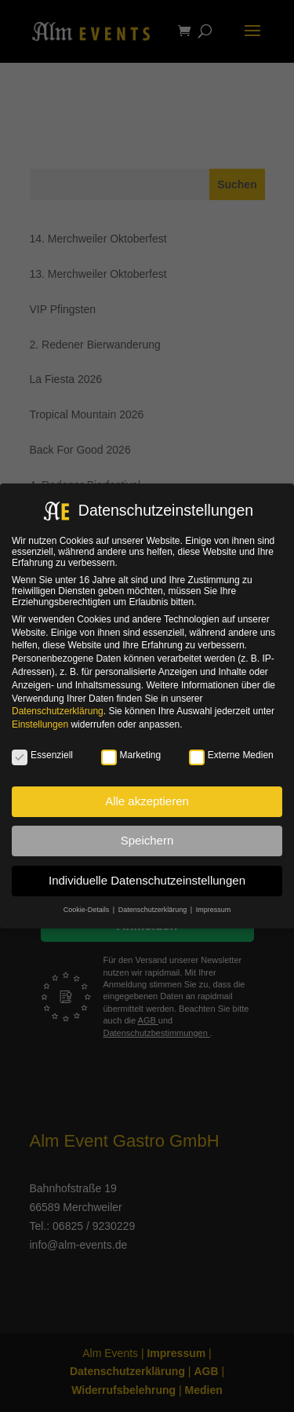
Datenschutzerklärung (57, 711)
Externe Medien (231, 755)
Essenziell (42, 755)
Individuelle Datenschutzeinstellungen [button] (147, 880)
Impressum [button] (213, 910)
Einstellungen (40, 724)
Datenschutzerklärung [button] (153, 910)
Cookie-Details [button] (87, 910)
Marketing (131, 755)
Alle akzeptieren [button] (147, 801)
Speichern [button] (147, 840)
